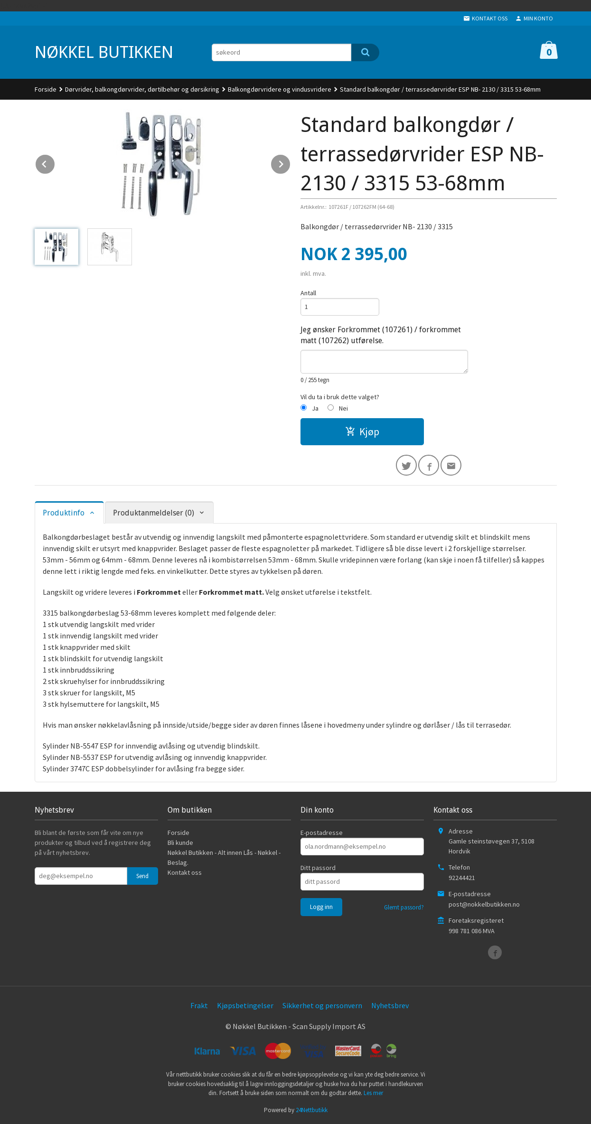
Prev (55, 162)
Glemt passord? (404, 907)
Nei (343, 408)
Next (290, 162)
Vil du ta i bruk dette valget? (339, 397)
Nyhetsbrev (390, 1005)
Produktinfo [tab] (63, 512)
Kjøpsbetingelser (245, 1005)
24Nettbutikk (312, 1110)
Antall (308, 293)
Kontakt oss (185, 872)
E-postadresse (321, 832)
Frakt (199, 1005)
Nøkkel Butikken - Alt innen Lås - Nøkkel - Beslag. (224, 857)
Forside (45, 89)
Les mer (373, 1093)
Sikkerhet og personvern (322, 1005)
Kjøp (362, 431)
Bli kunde (180, 842)
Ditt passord (318, 867)
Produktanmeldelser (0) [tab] (153, 512)
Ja (315, 408)
